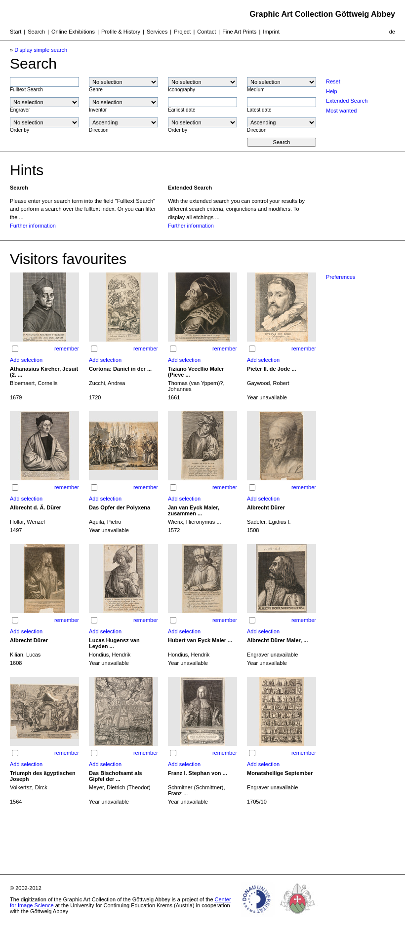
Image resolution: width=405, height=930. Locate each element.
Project (182, 32)
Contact (206, 32)
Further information (33, 226)
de (392, 32)
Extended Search (346, 101)
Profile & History (120, 32)
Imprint (271, 32)
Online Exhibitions (73, 32)
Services (157, 32)
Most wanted (341, 111)
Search (36, 32)
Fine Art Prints (239, 32)
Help (331, 91)
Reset (333, 81)
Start (15, 32)
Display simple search (40, 50)
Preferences (340, 277)
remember (66, 348)
